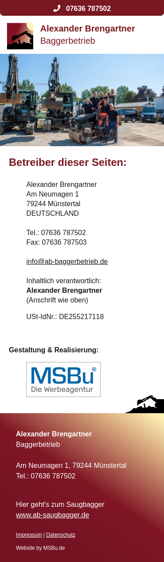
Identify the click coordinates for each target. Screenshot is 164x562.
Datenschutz (61, 535)
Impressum (29, 535)
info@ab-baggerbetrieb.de (67, 261)
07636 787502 (82, 8)
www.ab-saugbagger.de (52, 515)
